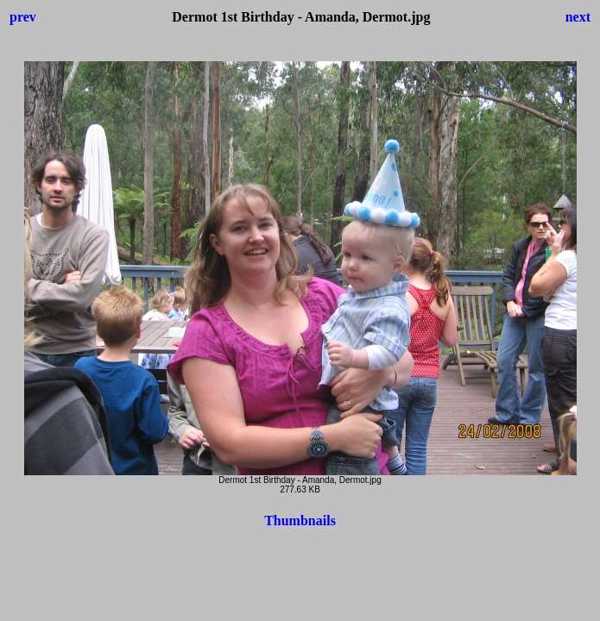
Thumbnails (300, 520)
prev (22, 16)
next (578, 16)
